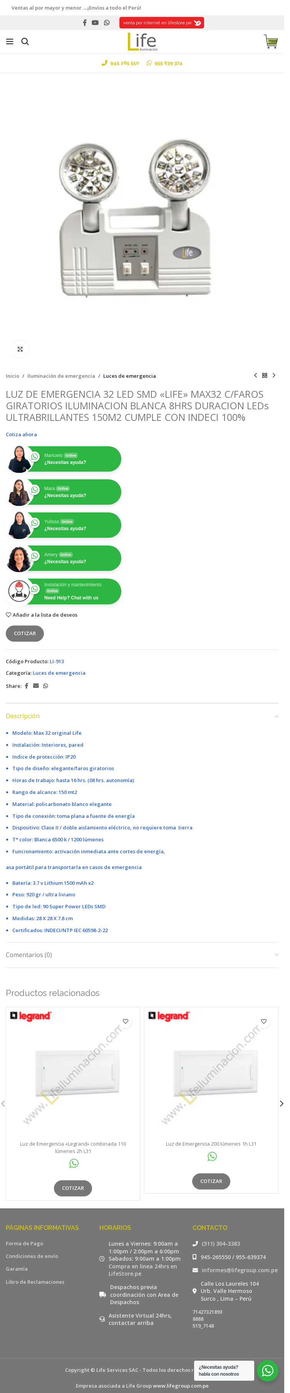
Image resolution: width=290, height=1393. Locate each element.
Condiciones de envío (32, 1256)
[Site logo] (142, 40)
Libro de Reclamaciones (35, 1281)
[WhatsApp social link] (106, 22)
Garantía (17, 1268)
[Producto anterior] (255, 375)
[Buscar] (25, 41)
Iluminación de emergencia (61, 375)
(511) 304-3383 (221, 1243)
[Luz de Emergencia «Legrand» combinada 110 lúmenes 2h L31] (73, 1074)
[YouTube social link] (95, 22)
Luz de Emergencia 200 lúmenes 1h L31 (211, 1143)
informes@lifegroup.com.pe (240, 1270)
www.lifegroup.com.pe (181, 1385)
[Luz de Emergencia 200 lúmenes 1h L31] (211, 1074)
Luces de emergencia (129, 375)
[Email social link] (36, 686)
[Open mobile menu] (9, 41)
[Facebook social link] (84, 22)
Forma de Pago (24, 1243)
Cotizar (25, 633)
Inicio (12, 375)
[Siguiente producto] (273, 375)
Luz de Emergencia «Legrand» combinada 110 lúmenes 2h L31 (73, 1147)
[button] (281, 1103)
